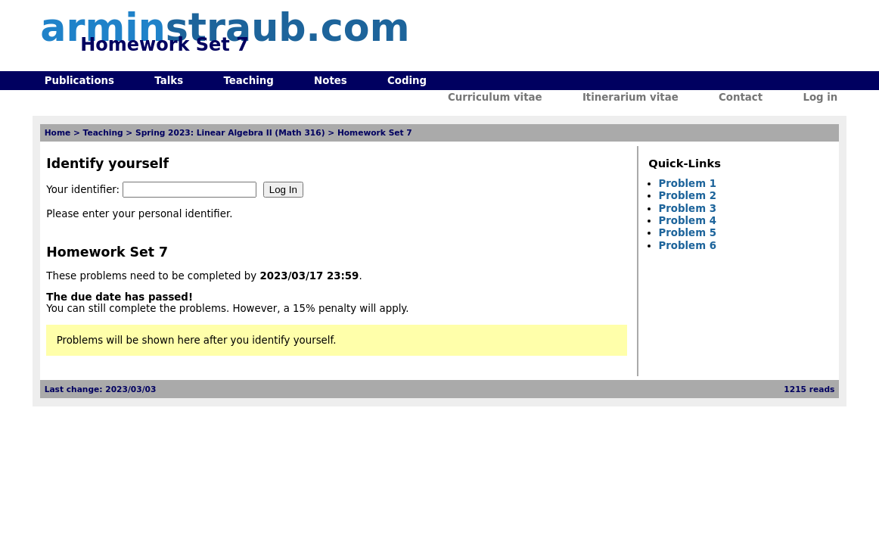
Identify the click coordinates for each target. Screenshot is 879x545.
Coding (407, 80)
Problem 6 (687, 245)
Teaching (248, 80)
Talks (168, 80)
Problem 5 (687, 232)
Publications (79, 80)
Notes (330, 80)
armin (224, 27)
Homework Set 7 (374, 133)
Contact (741, 97)
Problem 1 (687, 183)
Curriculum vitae (495, 97)
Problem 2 (687, 195)
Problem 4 (687, 220)
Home (58, 133)
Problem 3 (687, 208)
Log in (820, 97)
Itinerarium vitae (630, 97)
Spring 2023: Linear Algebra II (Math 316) (230, 133)
